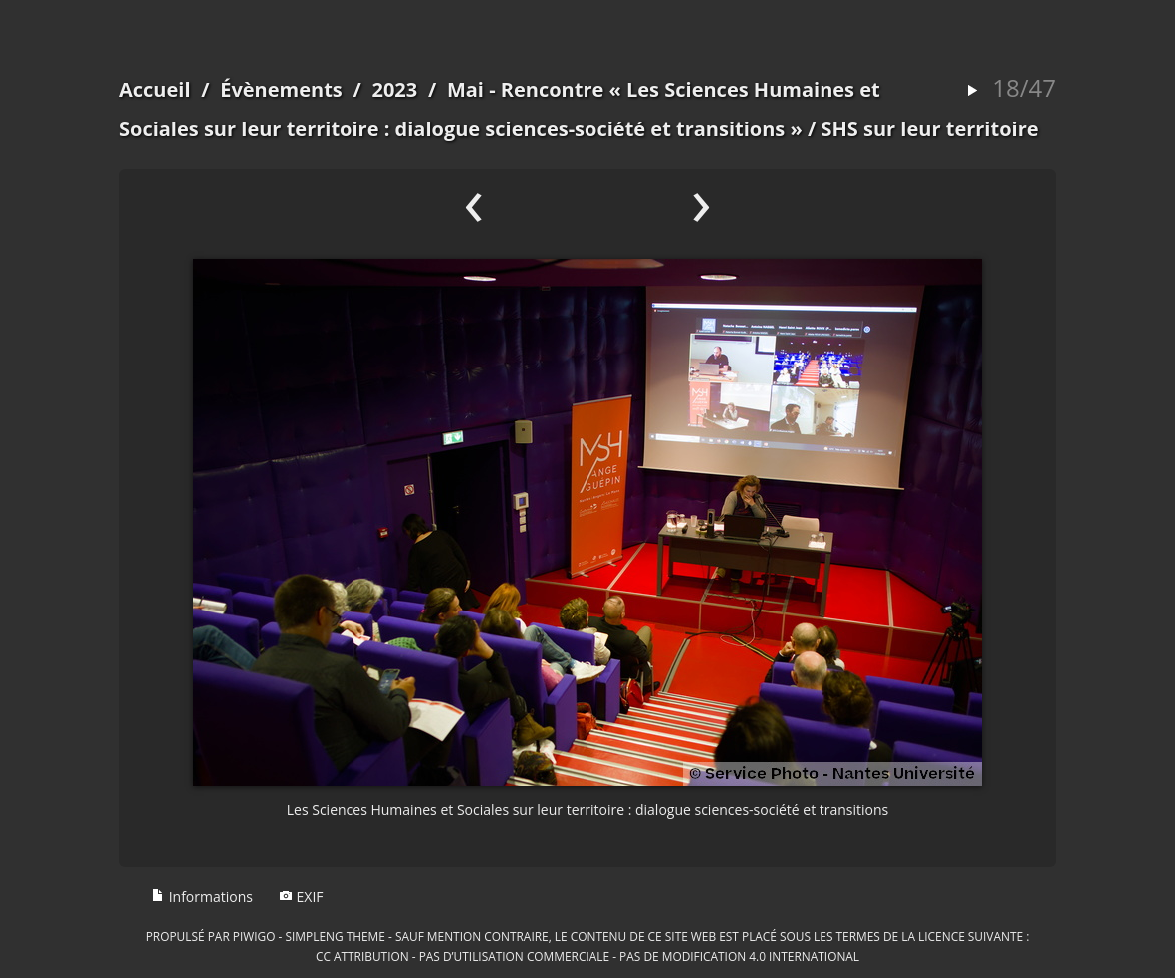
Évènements (281, 89)
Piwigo (254, 936)
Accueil (155, 89)
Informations (202, 896)
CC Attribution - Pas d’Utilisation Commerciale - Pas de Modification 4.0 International (587, 956)
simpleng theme (335, 936)
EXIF (301, 896)
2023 (394, 89)
